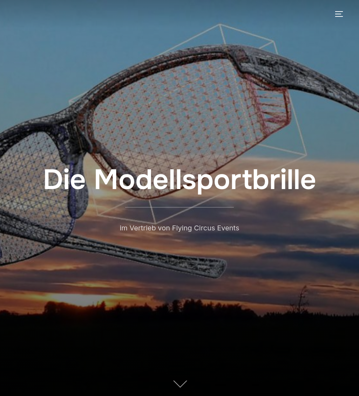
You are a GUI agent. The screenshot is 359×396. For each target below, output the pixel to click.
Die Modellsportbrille (179, 179)
